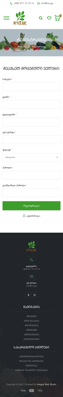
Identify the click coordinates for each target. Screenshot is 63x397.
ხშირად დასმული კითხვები (31, 370)
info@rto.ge (45, 3)
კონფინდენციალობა (31, 357)
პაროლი (8, 167)
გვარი (7, 96)
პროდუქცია (31, 325)
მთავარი (22, 46)
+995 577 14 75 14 (22, 3)
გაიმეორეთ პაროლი (15, 185)
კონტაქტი (31, 330)
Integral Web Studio (46, 384)
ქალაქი (7, 149)
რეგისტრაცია (31, 205)
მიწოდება (31, 366)
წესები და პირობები (31, 361)
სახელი (8, 79)
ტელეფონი (10, 114)
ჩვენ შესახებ (31, 321)
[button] (41, 18)
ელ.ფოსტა (9, 132)
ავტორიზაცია (31, 216)
